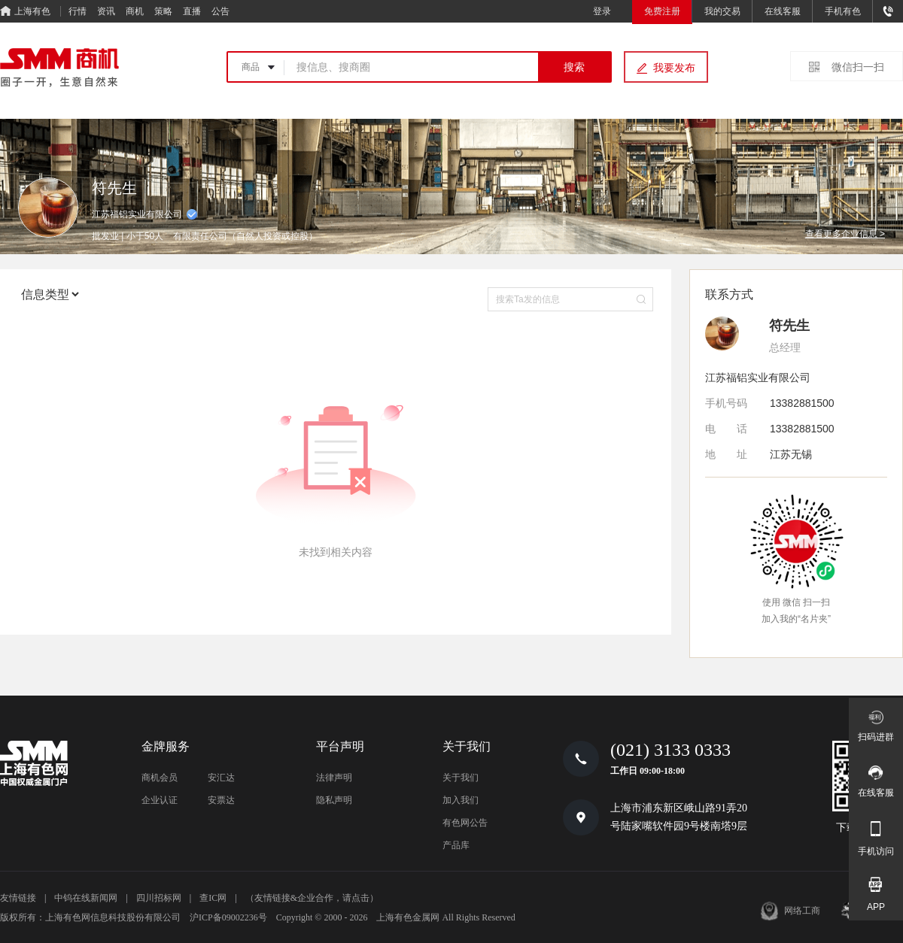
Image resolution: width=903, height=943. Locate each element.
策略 (163, 11)
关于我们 (460, 777)
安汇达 (221, 777)
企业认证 (159, 800)
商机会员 (159, 777)
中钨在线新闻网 (85, 898)
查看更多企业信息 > (845, 234)
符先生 (789, 325)
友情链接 (18, 898)
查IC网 (213, 898)
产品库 (456, 845)
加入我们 (460, 800)
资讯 (106, 11)
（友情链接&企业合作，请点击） (312, 898)
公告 (220, 11)
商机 (135, 11)
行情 (77, 11)
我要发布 (674, 68)
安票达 (221, 800)
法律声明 (334, 777)
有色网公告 (465, 822)
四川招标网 (158, 898)
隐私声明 (334, 800)
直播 (192, 11)
